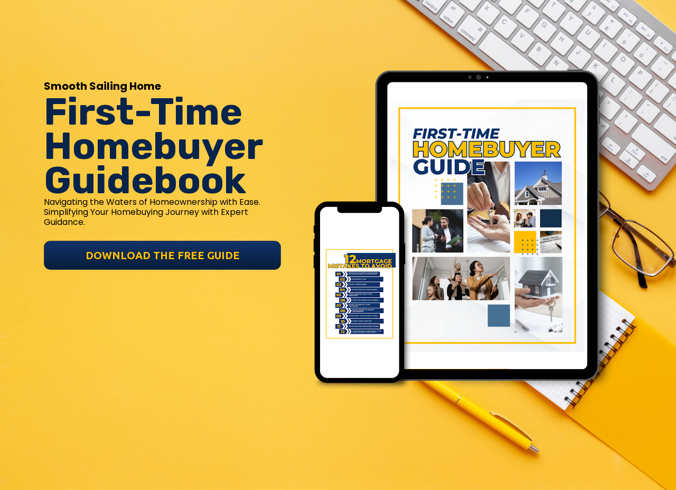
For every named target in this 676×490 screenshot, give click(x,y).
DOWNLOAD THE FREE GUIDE (163, 228)
